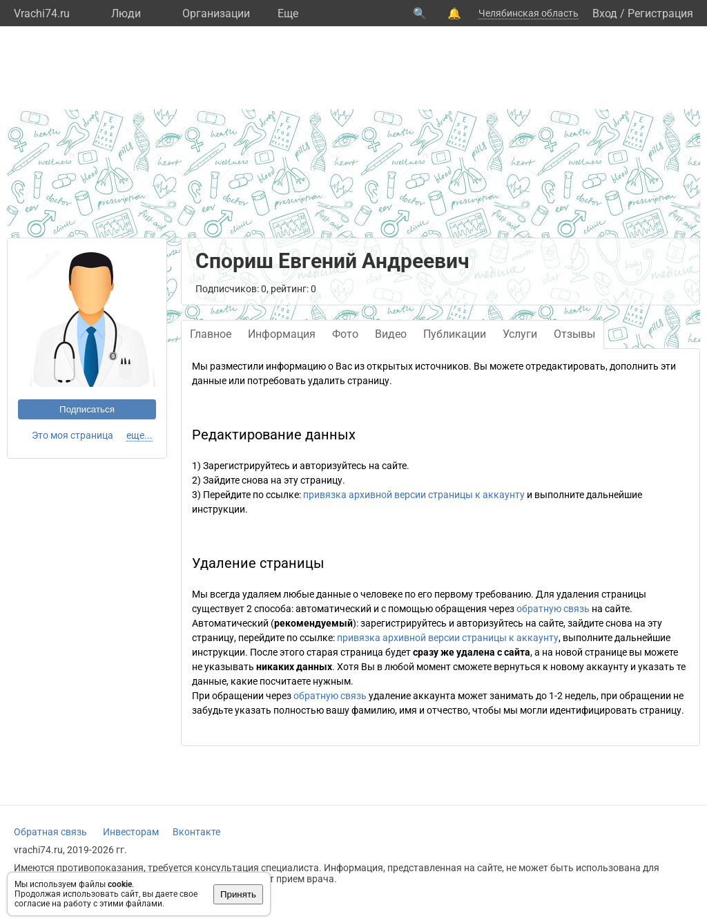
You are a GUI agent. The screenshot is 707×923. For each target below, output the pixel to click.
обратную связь (553, 608)
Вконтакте (196, 831)
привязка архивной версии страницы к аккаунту (414, 494)
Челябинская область (528, 13)
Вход (604, 13)
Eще (288, 13)
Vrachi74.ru (42, 13)
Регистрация (660, 13)
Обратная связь (50, 831)
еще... (139, 435)
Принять (238, 894)
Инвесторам (131, 831)
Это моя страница (72, 435)
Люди (126, 13)
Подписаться (87, 409)
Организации (216, 13)
